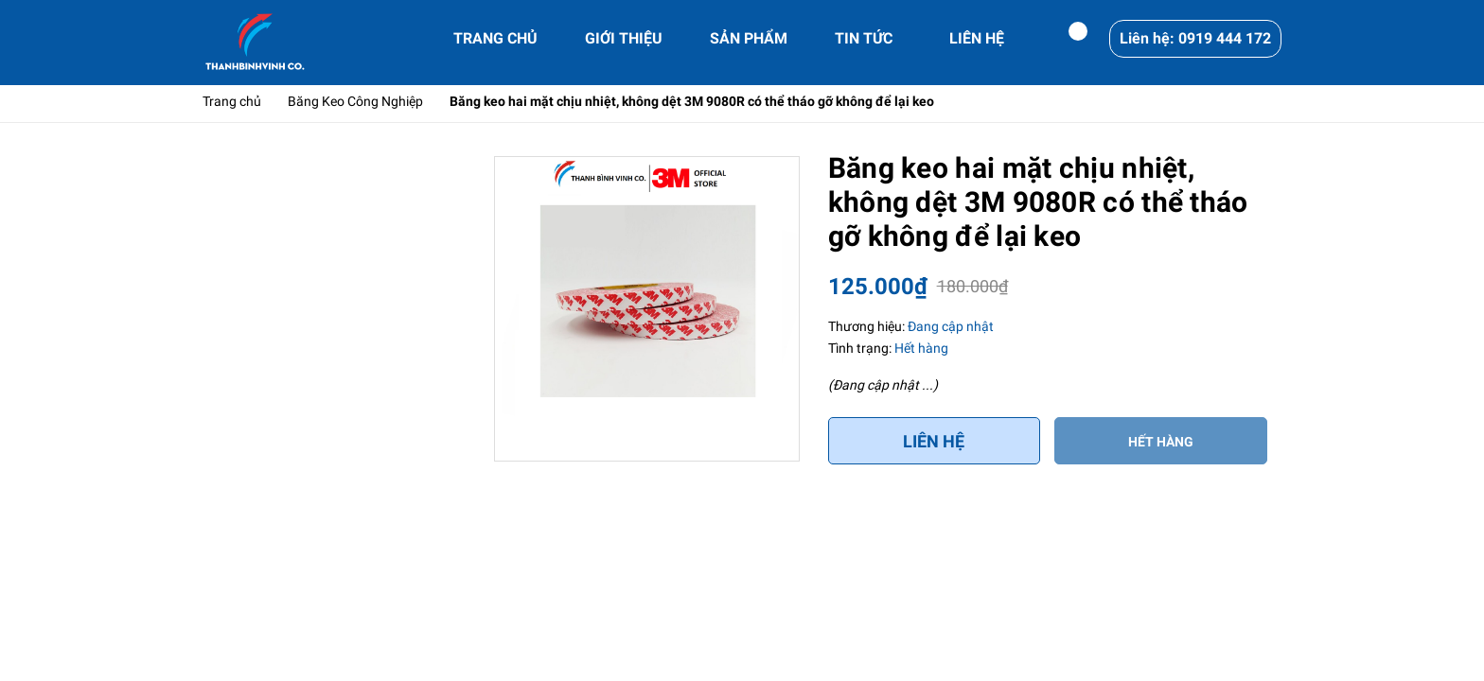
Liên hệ (933, 441)
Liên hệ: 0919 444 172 (1195, 38)
